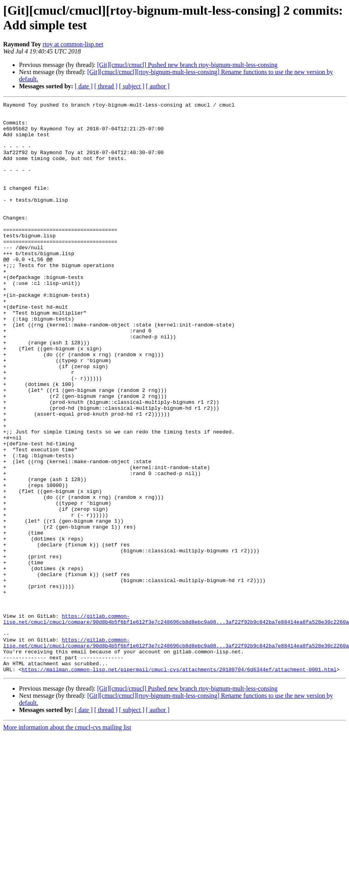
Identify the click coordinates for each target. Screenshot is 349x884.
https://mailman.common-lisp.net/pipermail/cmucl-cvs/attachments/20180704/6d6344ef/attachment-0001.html (179, 783)
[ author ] (158, 86)
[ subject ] (131, 86)
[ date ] (84, 86)
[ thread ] (106, 86)
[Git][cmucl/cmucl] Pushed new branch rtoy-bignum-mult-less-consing (187, 64)
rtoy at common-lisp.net (73, 44)
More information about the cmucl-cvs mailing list (67, 841)
